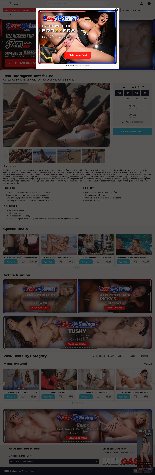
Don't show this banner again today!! (77, 66)
